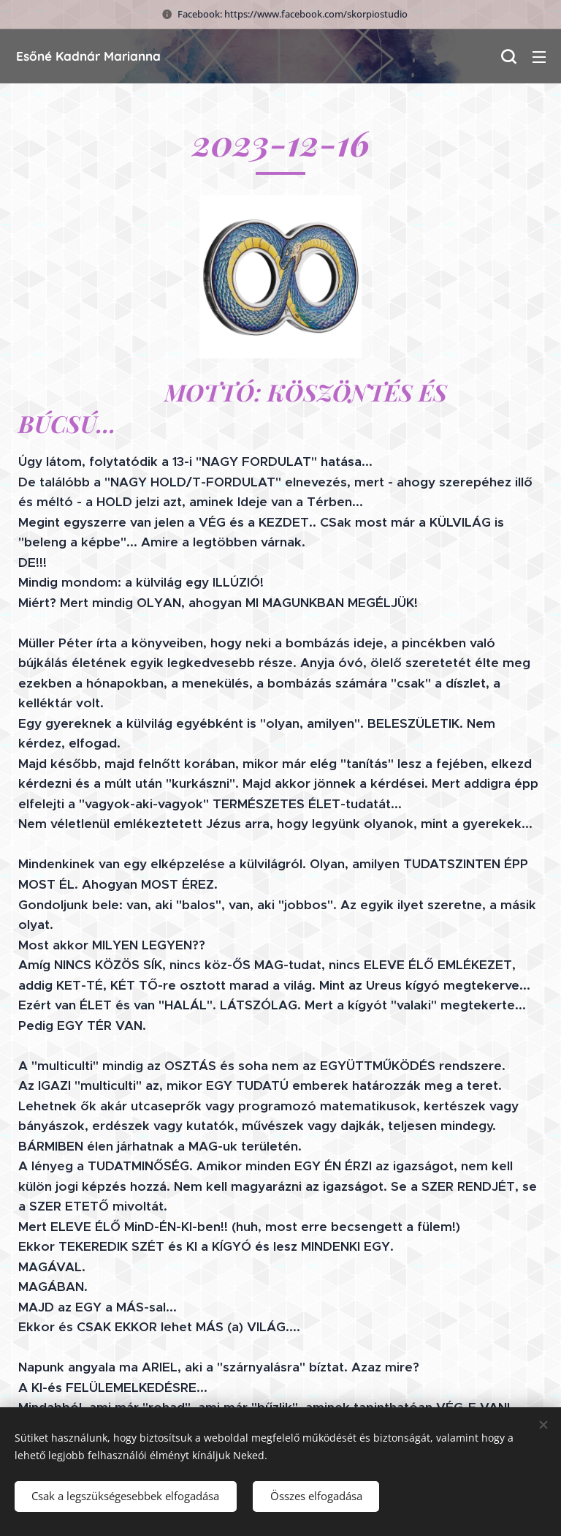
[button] (508, 56)
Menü (539, 57)
